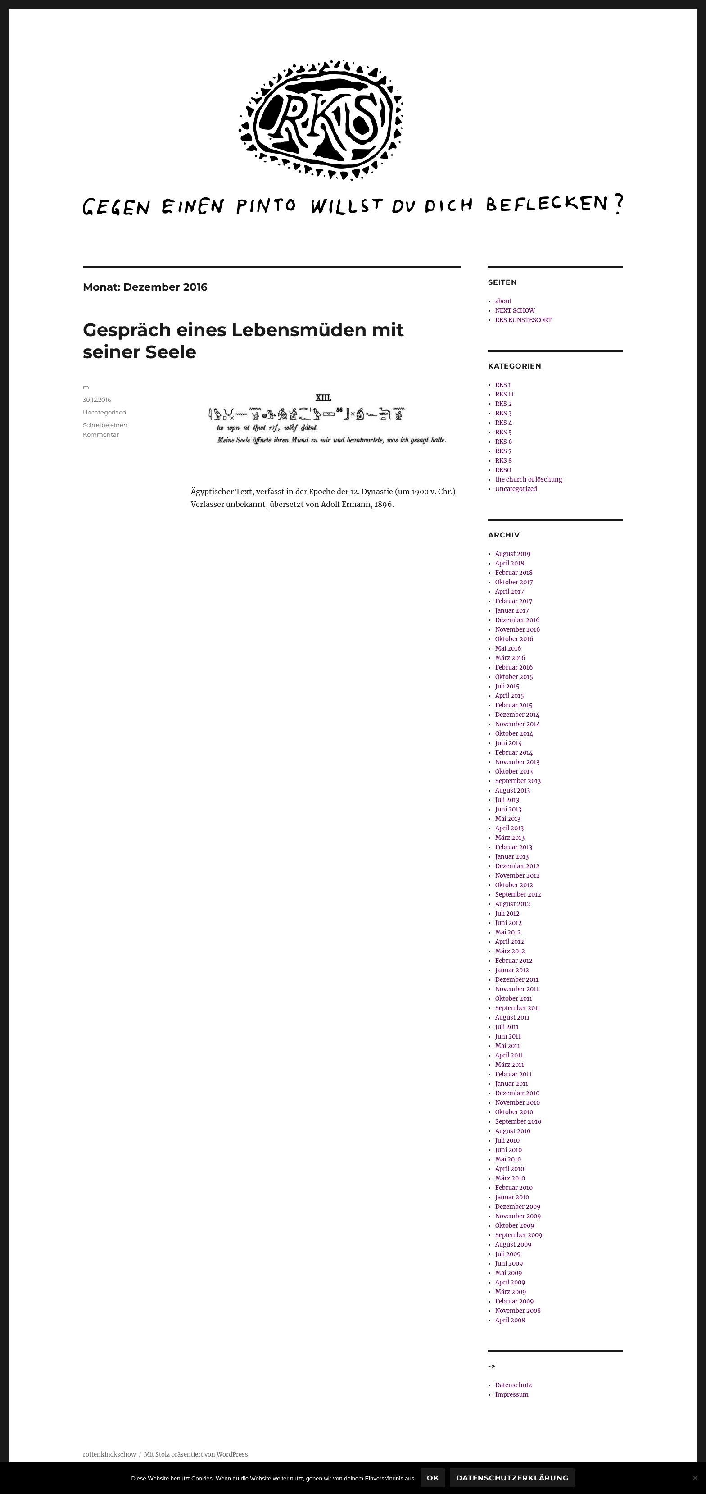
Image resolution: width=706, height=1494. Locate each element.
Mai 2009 (508, 1273)
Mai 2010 (508, 1159)
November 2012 (517, 875)
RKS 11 (504, 394)
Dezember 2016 (517, 620)
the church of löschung (528, 479)
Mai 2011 (507, 1046)
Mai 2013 (507, 819)
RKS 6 (503, 442)
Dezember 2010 (517, 1093)
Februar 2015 (514, 705)
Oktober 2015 (514, 677)
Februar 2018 (514, 573)
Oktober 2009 (514, 1226)
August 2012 (512, 904)
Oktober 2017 (514, 582)
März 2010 (510, 1178)
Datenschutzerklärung (512, 1478)
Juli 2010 (507, 1140)
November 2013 (517, 762)
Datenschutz (513, 1385)
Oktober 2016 (514, 639)
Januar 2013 (512, 857)
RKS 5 (503, 432)
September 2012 (518, 894)
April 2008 (510, 1320)
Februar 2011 (513, 1074)
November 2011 (517, 989)
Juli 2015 (507, 686)
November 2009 (518, 1216)
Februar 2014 (514, 752)
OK (433, 1478)
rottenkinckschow (109, 1454)
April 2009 (510, 1282)
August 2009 (513, 1244)
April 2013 (509, 828)
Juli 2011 (507, 1027)
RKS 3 (503, 413)
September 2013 (518, 781)
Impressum (512, 1394)
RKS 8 (503, 461)
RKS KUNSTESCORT (523, 320)
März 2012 (510, 951)
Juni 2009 (509, 1263)
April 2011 (509, 1055)
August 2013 (512, 790)
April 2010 (509, 1169)
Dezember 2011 (517, 980)
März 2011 (509, 1065)
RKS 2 (503, 404)
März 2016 (510, 658)
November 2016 (517, 629)
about (503, 301)
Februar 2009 (514, 1301)
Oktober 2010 (514, 1112)
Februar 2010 (514, 1188)
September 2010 (518, 1121)
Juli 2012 (507, 913)
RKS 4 (503, 423)
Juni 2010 (508, 1150)
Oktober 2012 (514, 885)
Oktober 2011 (513, 998)
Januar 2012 (512, 970)
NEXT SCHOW (515, 310)
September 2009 (519, 1235)
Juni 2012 (508, 923)
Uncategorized (105, 412)
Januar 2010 (512, 1197)
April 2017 (509, 592)
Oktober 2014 (514, 734)
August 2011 (512, 1017)
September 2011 (517, 1008)
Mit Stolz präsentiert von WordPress (196, 1454)
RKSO (503, 470)
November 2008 (518, 1311)
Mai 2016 (508, 648)
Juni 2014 (508, 743)
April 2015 (509, 696)
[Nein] (694, 1477)
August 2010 (512, 1131)
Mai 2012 (508, 932)
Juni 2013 (508, 809)
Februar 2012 (514, 961)
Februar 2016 (514, 667)
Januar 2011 (511, 1084)
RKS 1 (503, 385)
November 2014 (517, 724)
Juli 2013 (507, 800)
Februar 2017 (514, 601)
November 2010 (517, 1103)
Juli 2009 (508, 1254)
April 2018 (509, 563)
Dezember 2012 (517, 866)
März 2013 (510, 838)
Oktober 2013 (514, 771)
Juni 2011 (508, 1036)
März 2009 (510, 1292)
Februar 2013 (513, 847)
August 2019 (513, 554)
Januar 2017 (512, 611)
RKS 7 (503, 451)
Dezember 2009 (518, 1207)
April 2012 (509, 942)
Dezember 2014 (517, 715)
